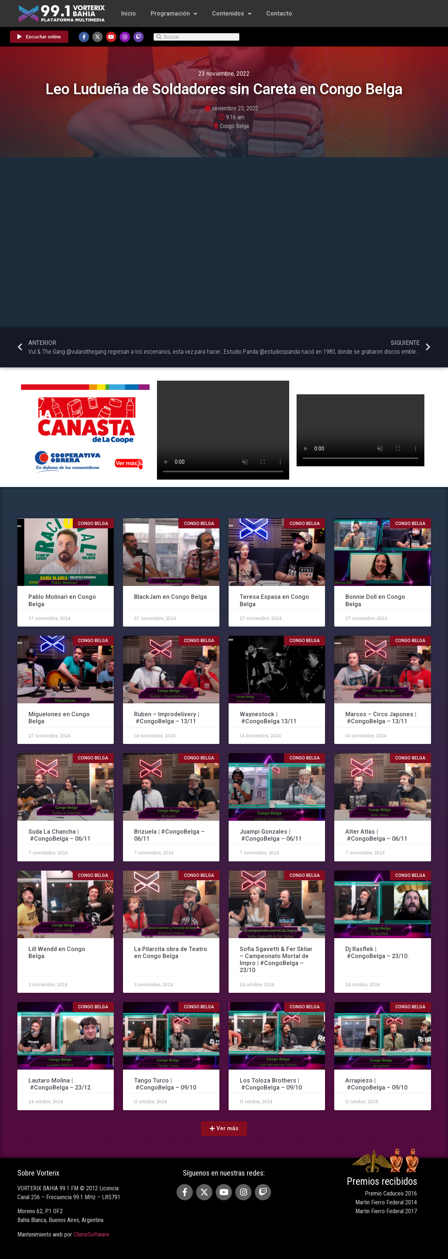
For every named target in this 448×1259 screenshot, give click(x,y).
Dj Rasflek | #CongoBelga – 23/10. (377, 953)
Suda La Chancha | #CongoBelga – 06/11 (59, 835)
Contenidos (232, 13)
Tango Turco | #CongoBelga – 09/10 (165, 1084)
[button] (224, 1128)
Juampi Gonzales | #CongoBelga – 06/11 (271, 835)
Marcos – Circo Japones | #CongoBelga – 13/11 (380, 718)
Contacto (279, 13)
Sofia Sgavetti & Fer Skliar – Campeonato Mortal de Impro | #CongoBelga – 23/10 (276, 960)
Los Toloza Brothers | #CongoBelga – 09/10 (271, 1084)
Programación (174, 13)
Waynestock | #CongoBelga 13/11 (268, 718)
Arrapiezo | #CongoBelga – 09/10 (376, 1084)
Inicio (128, 13)
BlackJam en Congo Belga (170, 596)
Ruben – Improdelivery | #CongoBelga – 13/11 (166, 718)
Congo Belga (234, 126)
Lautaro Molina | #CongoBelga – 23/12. (60, 1084)
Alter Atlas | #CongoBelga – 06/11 (376, 835)
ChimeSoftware (91, 1234)
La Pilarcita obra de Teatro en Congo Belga (170, 953)
